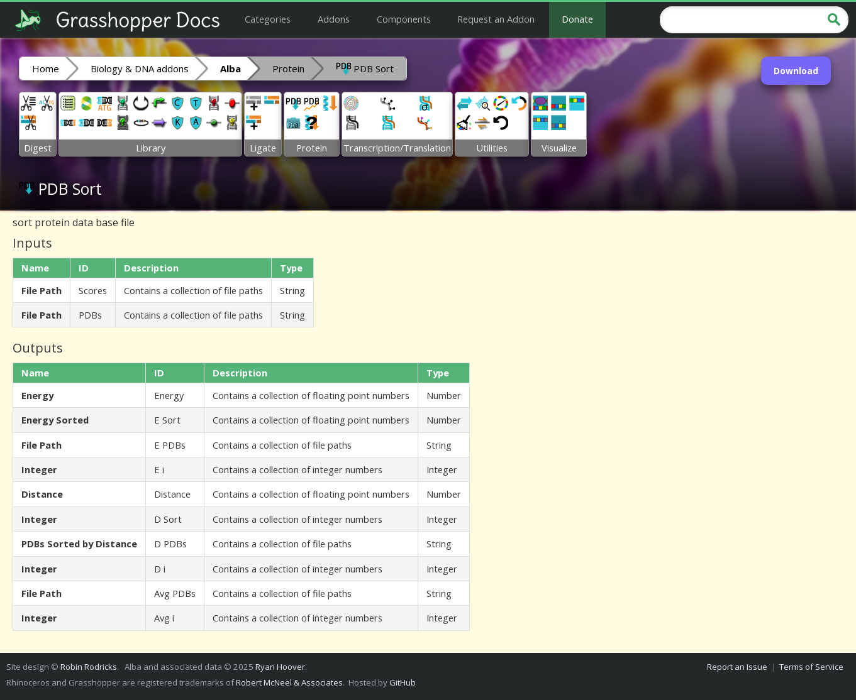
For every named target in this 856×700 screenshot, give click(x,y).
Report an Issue (737, 666)
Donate (577, 19)
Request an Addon (496, 19)
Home (45, 68)
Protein (288, 68)
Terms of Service (811, 666)
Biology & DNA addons (140, 68)
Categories (268, 19)
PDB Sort (365, 67)
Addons (334, 19)
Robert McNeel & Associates (289, 682)
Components (404, 19)
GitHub (402, 682)
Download (796, 71)
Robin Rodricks (88, 666)
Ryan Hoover (280, 666)
